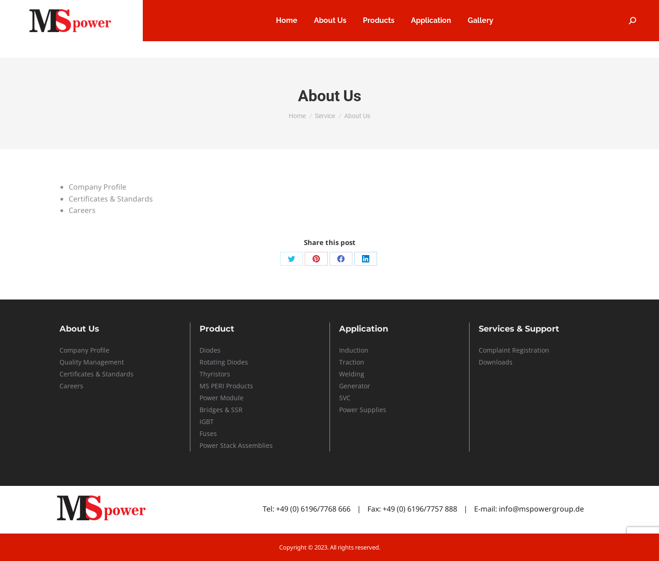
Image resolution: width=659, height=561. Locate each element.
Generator (354, 385)
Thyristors (215, 374)
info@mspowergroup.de (541, 509)
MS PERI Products (226, 385)
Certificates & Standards (96, 374)
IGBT (207, 421)
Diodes (210, 350)
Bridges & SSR (221, 409)
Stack (228, 445)
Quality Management (91, 362)
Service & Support (527, 8)
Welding (351, 374)
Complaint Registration (514, 350)
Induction (353, 350)
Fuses (208, 433)
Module (231, 397)
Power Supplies (362, 409)
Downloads (496, 362)
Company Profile (84, 350)
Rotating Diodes (224, 362)
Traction (351, 362)
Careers (472, 8)
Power (210, 397)
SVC (345, 397)
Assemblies (254, 445)
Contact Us (585, 8)
